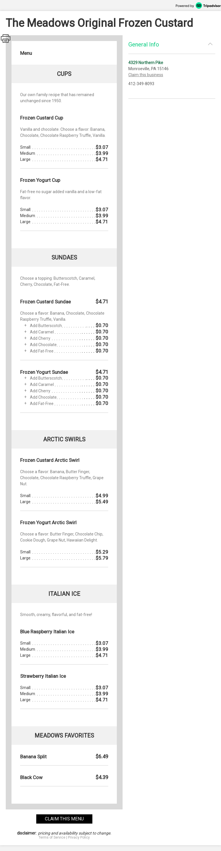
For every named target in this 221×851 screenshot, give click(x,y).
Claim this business (145, 74)
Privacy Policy (79, 837)
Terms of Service (52, 837)
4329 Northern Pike (145, 62)
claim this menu (64, 819)
